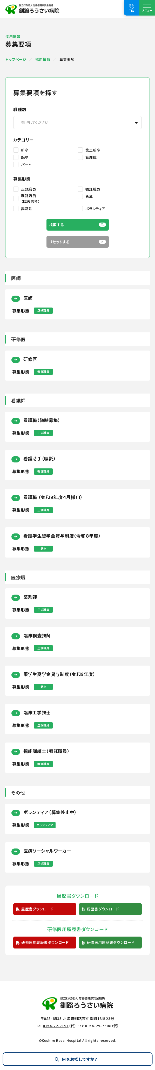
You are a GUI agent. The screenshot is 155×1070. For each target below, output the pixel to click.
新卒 (25, 150)
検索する (56, 224)
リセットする (59, 241)
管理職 (91, 157)
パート (26, 164)
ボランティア (95, 208)
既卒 (25, 157)
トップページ (15, 59)
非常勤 (26, 208)
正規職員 (28, 189)
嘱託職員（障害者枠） (30, 198)
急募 (89, 196)
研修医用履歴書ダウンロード (45, 942)
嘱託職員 (92, 189)
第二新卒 (92, 150)
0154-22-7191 (56, 1025)
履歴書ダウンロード (37, 908)
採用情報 (42, 59)
